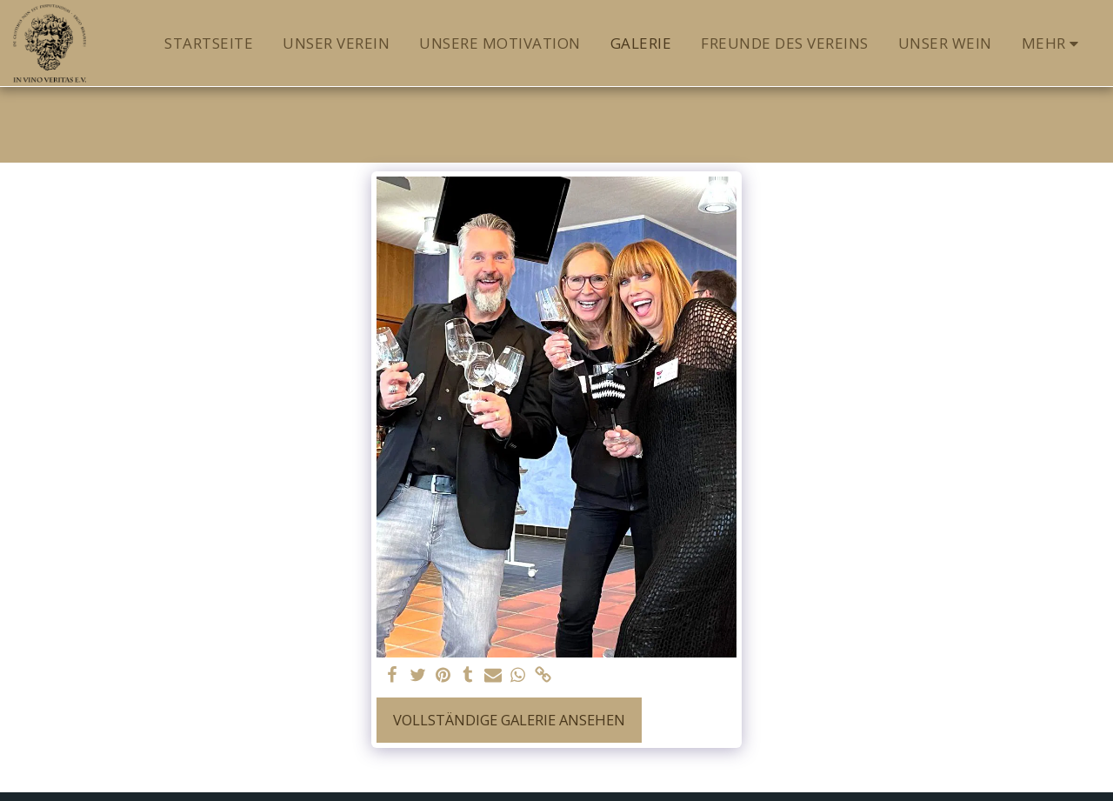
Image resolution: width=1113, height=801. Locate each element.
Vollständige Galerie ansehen (509, 720)
